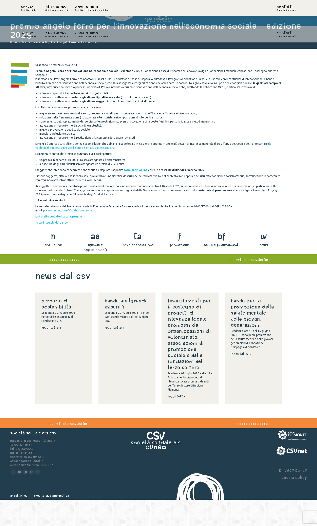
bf (222, 262)
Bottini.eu (20, 521)
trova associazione (137, 271)
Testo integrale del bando (51, 248)
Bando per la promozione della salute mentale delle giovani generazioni (252, 339)
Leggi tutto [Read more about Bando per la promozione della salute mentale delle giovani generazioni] (241, 380)
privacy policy (293, 496)
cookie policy (294, 504)
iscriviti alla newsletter (248, 286)
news (263, 271)
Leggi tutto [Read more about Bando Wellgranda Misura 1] (115, 353)
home (25, 13)
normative (53, 271)
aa (95, 262)
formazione (179, 271)
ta (137, 262)
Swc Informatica (57, 521)
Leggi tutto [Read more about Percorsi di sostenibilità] (51, 353)
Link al (58, 242)
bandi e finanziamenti (221, 271)
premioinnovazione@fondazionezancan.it (69, 236)
